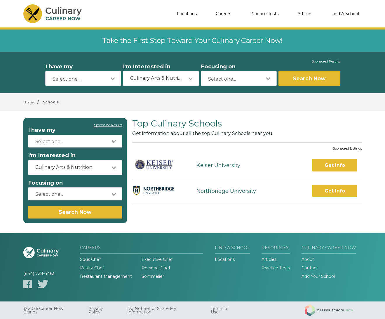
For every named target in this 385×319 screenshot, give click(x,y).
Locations (187, 13)
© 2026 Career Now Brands (43, 310)
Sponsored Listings (347, 148)
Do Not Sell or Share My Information (151, 310)
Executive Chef (157, 259)
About (308, 259)
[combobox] (83, 78)
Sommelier (153, 276)
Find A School (345, 13)
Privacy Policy (95, 310)
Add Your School (318, 276)
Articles (304, 13)
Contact (310, 268)
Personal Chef (156, 268)
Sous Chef (90, 259)
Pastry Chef (92, 268)
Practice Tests (264, 13)
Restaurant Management (106, 276)
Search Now (309, 78)
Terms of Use (220, 310)
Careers (223, 13)
